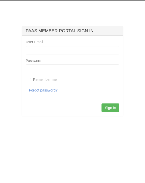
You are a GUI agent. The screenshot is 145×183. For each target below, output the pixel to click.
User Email (34, 42)
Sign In (110, 108)
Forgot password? (43, 90)
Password (33, 61)
